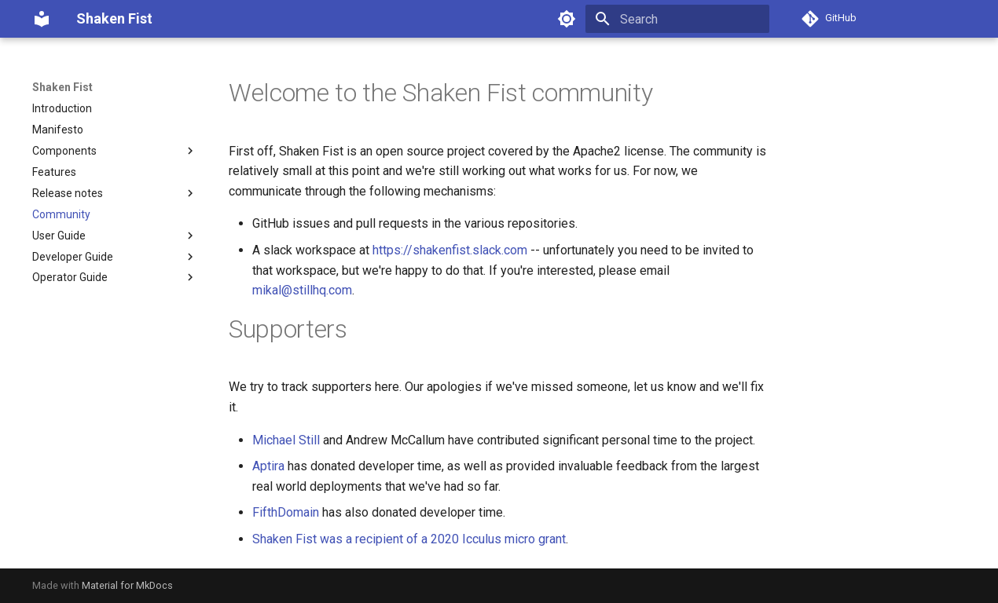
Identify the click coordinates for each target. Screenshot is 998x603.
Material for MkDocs (127, 585)
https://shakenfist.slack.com (449, 250)
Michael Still (286, 440)
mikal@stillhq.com (302, 290)
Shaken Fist (62, 87)
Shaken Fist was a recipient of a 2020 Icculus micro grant (409, 539)
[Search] (677, 19)
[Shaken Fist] (41, 19)
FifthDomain (285, 512)
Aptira (268, 466)
